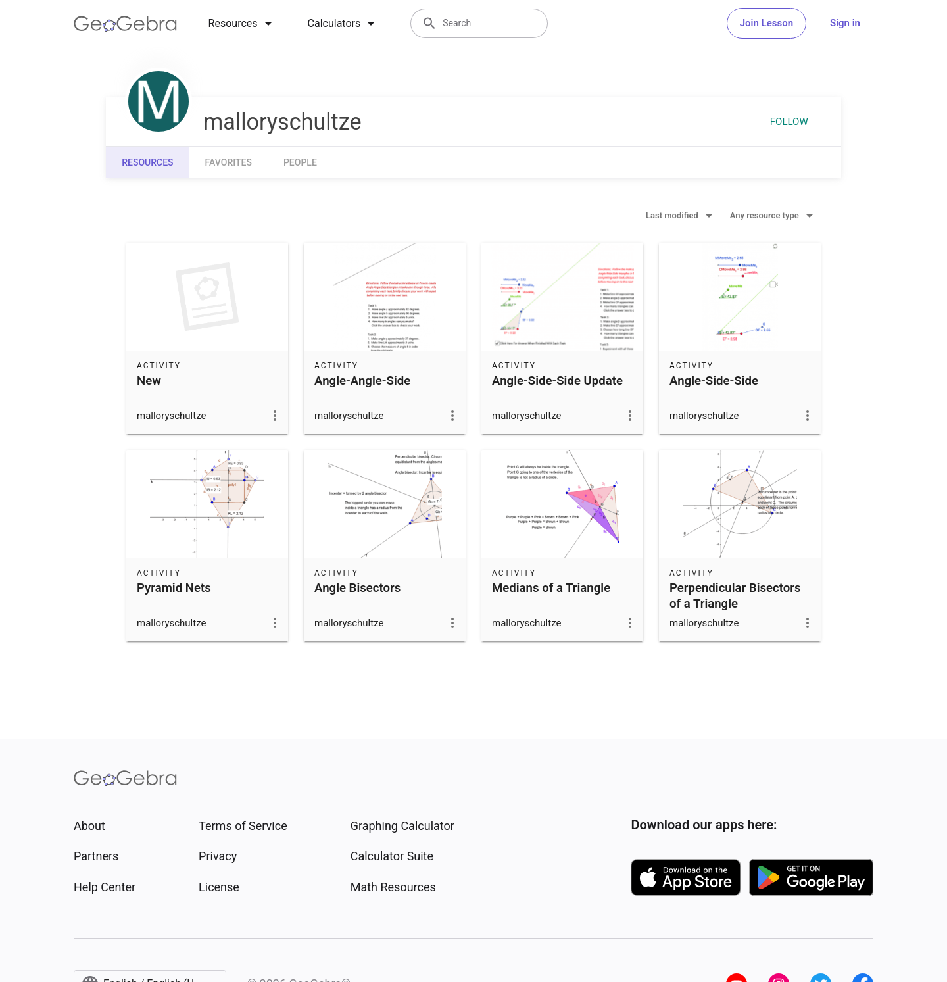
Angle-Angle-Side (362, 381)
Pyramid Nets (174, 588)
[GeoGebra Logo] (125, 24)
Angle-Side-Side (713, 381)
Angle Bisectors (357, 588)
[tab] (242, 24)
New (149, 381)
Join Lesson (766, 23)
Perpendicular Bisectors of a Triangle (735, 596)
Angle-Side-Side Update (557, 381)
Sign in (845, 23)
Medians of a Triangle (551, 588)
